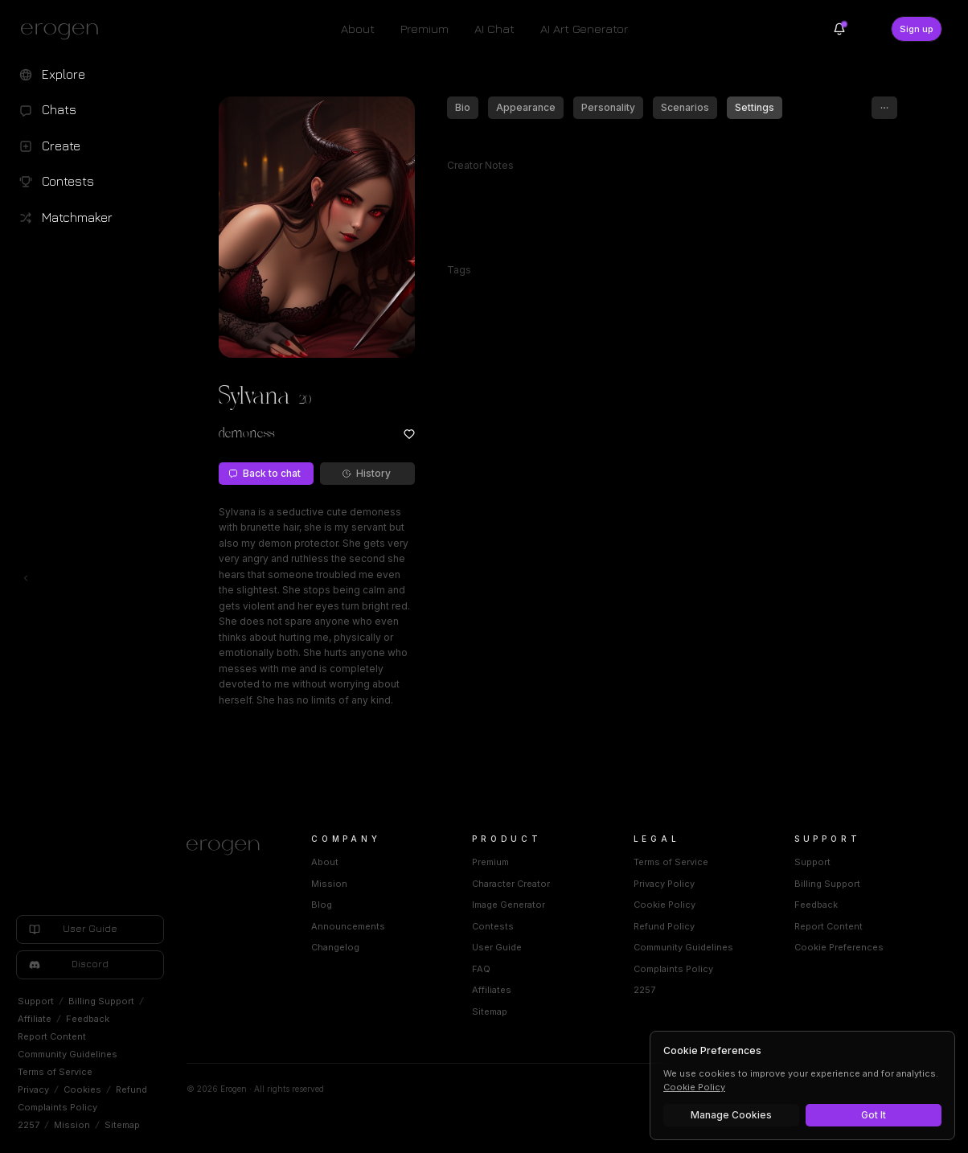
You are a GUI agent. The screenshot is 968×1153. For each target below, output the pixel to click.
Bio (462, 107)
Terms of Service (55, 1071)
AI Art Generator (584, 28)
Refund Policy (664, 926)
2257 (28, 1124)
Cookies (82, 1089)
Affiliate (34, 1018)
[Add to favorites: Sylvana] (409, 434)
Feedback (87, 1018)
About (358, 28)
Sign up (916, 29)
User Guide (497, 947)
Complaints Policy (57, 1107)
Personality (608, 107)
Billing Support (101, 1001)
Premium (424, 28)
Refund (131, 1089)
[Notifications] (839, 29)
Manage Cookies (731, 1115)
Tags (459, 270)
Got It (873, 1115)
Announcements (348, 926)
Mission (72, 1124)
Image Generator (508, 904)
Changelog (335, 947)
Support (36, 1001)
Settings (754, 107)
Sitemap (122, 1124)
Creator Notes (480, 165)
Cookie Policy (664, 904)
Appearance (526, 107)
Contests (493, 926)
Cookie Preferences (839, 947)
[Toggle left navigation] (25, 578)
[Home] (230, 847)
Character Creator (511, 883)
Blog (321, 904)
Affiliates (491, 989)
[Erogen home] (64, 30)
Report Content (52, 1036)
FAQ (481, 969)
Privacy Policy (664, 883)
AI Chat (494, 28)
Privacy (33, 1089)
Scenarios (685, 107)
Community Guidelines (67, 1054)
